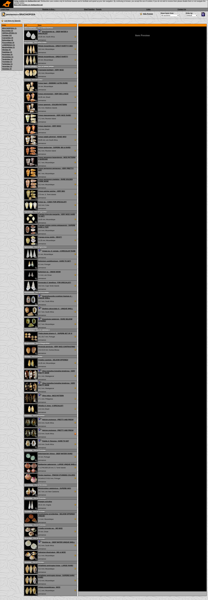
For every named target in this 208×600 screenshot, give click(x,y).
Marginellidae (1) (8, 47)
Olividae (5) (6, 50)
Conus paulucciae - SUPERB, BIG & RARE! (54, 147)
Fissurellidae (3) (8, 43)
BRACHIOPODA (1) (9, 28)
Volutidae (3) (7, 69)
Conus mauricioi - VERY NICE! (49, 126)
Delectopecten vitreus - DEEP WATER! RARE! (55, 454)
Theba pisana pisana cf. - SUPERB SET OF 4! (55, 333)
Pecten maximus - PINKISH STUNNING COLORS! (56, 475)
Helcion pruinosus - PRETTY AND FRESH (57, 420)
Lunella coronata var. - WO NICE (50, 528)
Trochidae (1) (7, 62)
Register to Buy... (48, 9)
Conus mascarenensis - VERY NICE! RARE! (54, 115)
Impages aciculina (45, 502)
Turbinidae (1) (7, 64)
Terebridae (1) (7, 59)
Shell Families (89, 9)
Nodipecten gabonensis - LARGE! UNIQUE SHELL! (57, 464)
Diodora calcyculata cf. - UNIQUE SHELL (57, 309)
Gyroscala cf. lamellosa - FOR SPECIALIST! (54, 283)
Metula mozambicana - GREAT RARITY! (53, 57)
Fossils (98, 9)
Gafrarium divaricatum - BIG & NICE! (52, 552)
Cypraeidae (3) (7, 38)
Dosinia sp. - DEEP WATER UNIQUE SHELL (58, 542)
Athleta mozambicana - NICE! (49, 587)
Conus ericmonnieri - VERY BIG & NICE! (53, 94)
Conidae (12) (7, 35)
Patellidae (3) (7, 52)
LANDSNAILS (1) (8, 45)
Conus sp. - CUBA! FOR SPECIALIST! (52, 202)
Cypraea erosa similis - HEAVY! (50, 237)
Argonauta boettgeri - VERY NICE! (51, 70)
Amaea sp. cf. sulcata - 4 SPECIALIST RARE (58, 251)
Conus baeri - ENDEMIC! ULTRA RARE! (53, 83)
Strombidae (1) (7, 57)
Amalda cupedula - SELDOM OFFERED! (53, 360)
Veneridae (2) (7, 66)
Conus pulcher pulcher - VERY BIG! (51, 191)
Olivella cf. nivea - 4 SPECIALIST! (50, 406)
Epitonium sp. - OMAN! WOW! (49, 272)
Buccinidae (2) (7, 31)
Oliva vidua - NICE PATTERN (53, 396)
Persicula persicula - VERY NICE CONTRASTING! (56, 347)
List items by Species (12, 21)
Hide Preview (148, 14)
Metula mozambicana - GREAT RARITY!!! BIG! (55, 46)
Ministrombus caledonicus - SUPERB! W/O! (54, 488)
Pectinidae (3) (7, 54)
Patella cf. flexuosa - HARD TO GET (55, 441)
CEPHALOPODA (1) (9, 33)
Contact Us (182, 9)
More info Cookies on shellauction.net (28, 5)
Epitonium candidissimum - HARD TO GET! (54, 261)
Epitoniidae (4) (7, 40)
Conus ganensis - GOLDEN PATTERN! (52, 105)
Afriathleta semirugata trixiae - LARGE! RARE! (55, 565)
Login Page (5, 9)
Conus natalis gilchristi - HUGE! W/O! (52, 137)
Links (148, 9)
